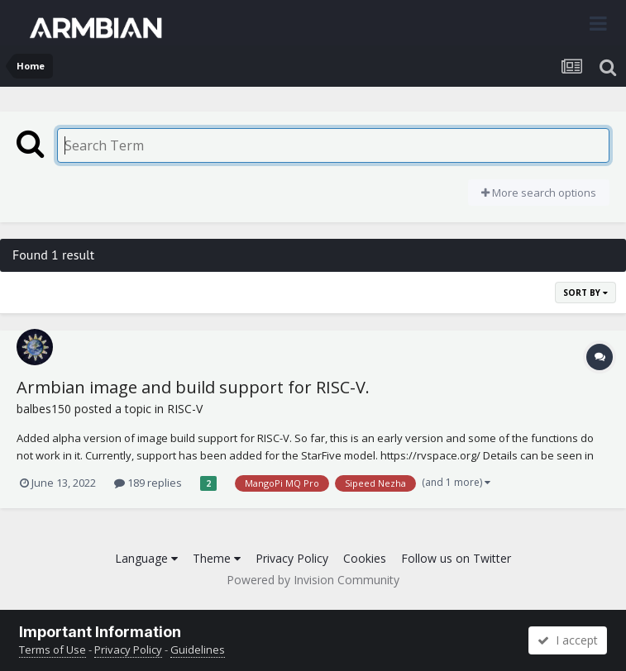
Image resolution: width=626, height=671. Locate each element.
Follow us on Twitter (456, 558)
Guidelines (197, 649)
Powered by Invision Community (313, 580)
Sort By (585, 292)
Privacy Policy (292, 558)
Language (146, 558)
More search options (538, 192)
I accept (568, 640)
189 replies (148, 482)
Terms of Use (52, 649)
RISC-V (185, 408)
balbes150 (44, 408)
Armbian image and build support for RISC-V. (193, 387)
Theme (217, 558)
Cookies (364, 558)
